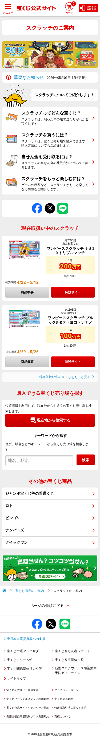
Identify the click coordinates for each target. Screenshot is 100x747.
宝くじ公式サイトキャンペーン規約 (27, 707)
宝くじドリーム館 (20, 660)
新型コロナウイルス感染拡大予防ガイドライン (76, 670)
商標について (62, 716)
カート (70, 7)
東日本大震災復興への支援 (26, 639)
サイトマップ (16, 678)
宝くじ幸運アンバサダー (24, 651)
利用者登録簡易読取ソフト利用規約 (27, 716)
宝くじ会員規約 (63, 698)
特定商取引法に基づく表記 (70, 707)
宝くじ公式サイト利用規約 (22, 690)
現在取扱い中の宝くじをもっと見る (64, 377)
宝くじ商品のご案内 (29, 591)
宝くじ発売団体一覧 (69, 660)
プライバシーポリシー (67, 690)
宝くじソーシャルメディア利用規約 (27, 698)
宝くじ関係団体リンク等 (24, 669)
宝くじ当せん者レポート (72, 651)
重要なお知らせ (29, 77)
